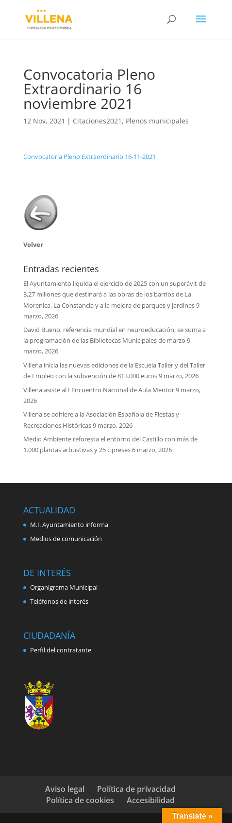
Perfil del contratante (60, 650)
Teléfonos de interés (59, 601)
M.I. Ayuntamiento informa (69, 524)
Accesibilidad (151, 800)
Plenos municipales (157, 120)
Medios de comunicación (66, 538)
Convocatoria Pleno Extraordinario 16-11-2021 (89, 156)
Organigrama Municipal (64, 587)
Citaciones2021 (97, 120)
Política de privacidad (136, 789)
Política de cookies (80, 800)
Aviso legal (64, 789)
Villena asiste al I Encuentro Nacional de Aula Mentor (98, 389)
